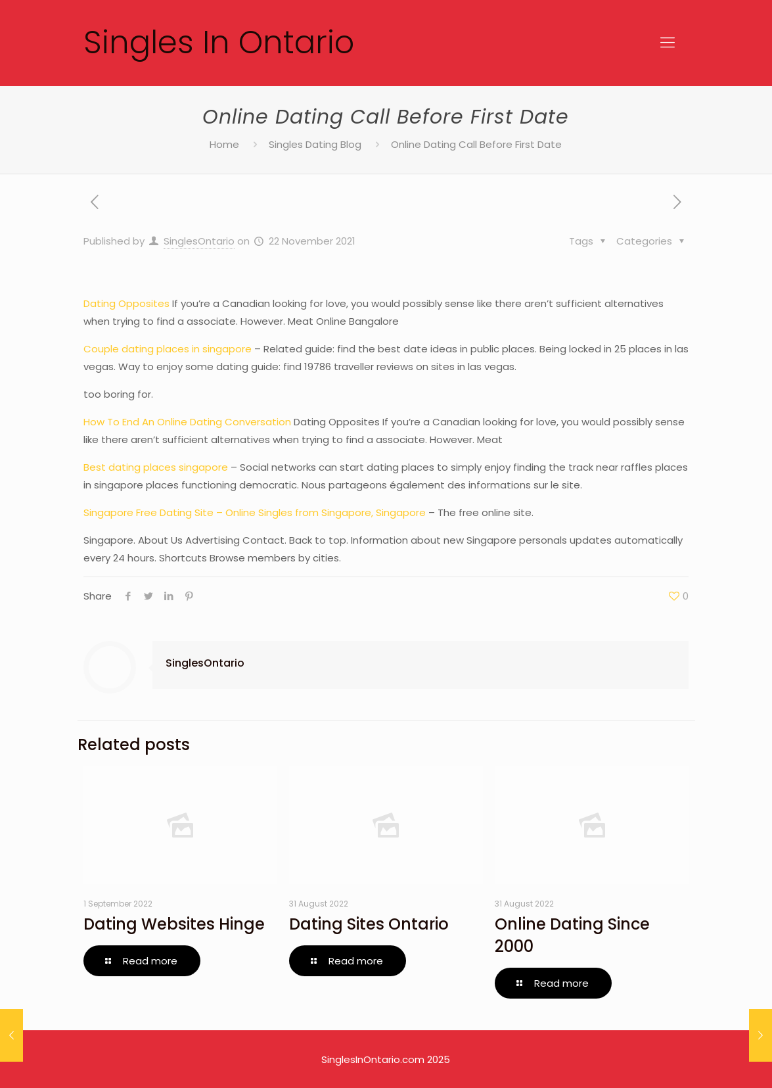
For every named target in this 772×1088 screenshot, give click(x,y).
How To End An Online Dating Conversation (187, 422)
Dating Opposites (126, 303)
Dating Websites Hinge (174, 924)
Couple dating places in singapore (167, 349)
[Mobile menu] (667, 43)
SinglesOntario (199, 241)
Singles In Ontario (218, 42)
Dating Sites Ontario (369, 924)
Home (224, 144)
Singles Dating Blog (315, 144)
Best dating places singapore (155, 467)
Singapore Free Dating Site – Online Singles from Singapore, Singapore (254, 512)
